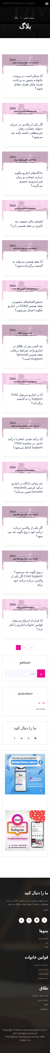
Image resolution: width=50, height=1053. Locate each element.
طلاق (46, 1004)
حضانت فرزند (42, 1000)
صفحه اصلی (28, 17)
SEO (34, 1036)
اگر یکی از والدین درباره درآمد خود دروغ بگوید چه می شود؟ (25, 531)
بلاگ (43, 703)
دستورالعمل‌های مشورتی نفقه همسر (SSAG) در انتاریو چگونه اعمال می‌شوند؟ (25, 306)
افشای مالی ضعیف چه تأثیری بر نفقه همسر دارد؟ (26, 223)
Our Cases (40, 709)
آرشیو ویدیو (43, 938)
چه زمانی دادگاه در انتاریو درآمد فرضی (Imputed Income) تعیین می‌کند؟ (27, 487)
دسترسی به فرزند (41, 964)
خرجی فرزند (43, 969)
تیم (47, 942)
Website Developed (19, 1036)
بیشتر (45, 909)
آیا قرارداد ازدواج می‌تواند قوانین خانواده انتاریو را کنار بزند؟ (26, 624)
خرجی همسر (43, 978)
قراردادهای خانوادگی (40, 995)
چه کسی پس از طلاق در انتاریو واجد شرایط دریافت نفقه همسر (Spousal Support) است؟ (26, 352)
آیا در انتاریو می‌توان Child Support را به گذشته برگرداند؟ (27, 398)
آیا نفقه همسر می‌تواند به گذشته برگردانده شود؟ (27, 263)
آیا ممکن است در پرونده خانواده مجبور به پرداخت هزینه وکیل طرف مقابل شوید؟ (28, 82)
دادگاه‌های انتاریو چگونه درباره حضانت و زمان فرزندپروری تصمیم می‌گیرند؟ (29, 179)
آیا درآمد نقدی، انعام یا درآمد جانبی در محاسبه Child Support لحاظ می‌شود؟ (25, 443)
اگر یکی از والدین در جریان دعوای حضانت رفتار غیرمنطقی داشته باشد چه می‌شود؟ (26, 130)
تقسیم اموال (43, 973)
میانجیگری (44, 1009)
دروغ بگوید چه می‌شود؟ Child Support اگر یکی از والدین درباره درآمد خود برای (27, 578)
